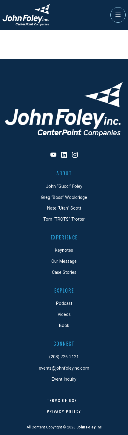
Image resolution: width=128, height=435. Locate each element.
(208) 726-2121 (64, 356)
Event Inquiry (64, 379)
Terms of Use (62, 400)
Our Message (64, 261)
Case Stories (64, 272)
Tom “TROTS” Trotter (64, 219)
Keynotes (64, 250)
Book (64, 325)
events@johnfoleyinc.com (64, 368)
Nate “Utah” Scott (64, 208)
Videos (64, 314)
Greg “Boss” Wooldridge (64, 197)
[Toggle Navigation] (118, 15)
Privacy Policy (64, 411)
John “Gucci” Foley (64, 186)
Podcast (64, 303)
